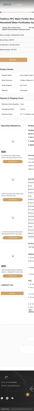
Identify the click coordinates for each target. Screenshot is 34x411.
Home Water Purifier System (22, 12)
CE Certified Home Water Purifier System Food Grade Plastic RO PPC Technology (11, 157)
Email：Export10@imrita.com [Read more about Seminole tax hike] (10, 385)
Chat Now (13, 60)
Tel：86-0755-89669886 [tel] (9, 382)
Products (28, 5)
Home (19, 5)
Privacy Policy (5, 409)
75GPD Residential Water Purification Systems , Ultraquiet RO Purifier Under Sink (12, 272)
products (9, 12)
